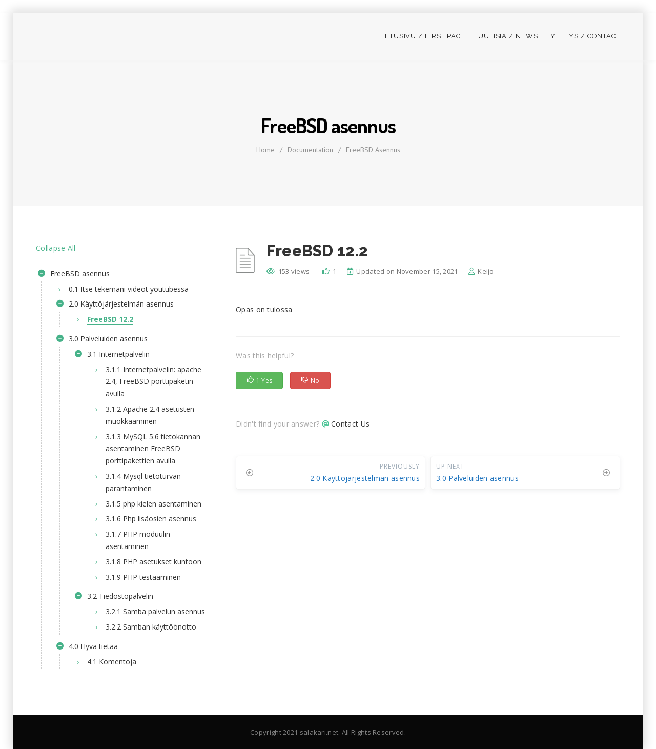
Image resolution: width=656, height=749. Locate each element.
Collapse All (56, 248)
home (265, 149)
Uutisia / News (508, 36)
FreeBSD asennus (373, 149)
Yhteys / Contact (585, 36)
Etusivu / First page (425, 36)
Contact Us (350, 424)
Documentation (310, 149)
